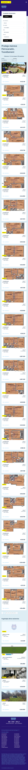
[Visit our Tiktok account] (19, 721)
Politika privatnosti (10, 723)
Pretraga (7, 40)
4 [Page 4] (10, 612)
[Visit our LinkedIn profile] (17, 721)
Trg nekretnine (16, 743)
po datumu (4, 60)
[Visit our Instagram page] (11, 721)
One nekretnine (16, 744)
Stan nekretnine (4, 741)
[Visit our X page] (15, 721)
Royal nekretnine (4, 736)
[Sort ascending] (14, 60)
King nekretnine (4, 743)
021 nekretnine (4, 735)
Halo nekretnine (16, 737)
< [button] (2, 613)
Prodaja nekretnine (5, 747)
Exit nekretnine (16, 741)
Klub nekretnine (4, 738)
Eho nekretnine (16, 738)
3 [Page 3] (8, 612)
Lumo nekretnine (17, 747)
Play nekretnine (4, 742)
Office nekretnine (4, 737)
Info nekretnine (16, 735)
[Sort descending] (15, 60)
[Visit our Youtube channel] (13, 721)
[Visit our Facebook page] (9, 721)
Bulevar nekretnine (17, 736)
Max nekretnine (16, 742)
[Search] (10, 2)
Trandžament (6, 36)
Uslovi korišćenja (18, 723)
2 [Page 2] (6, 612)
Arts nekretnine (4, 744)
